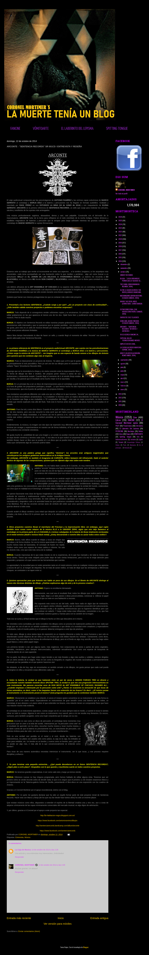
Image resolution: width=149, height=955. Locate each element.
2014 (120, 261)
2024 (120, 224)
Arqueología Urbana (133, 442)
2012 (120, 397)
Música (27, 837)
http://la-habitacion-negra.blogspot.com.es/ (57, 815)
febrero (123, 385)
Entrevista (19, 837)
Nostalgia (131, 431)
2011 (120, 401)
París (124, 445)
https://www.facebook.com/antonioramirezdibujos (57, 820)
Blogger (85, 947)
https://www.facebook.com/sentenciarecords (57, 831)
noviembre (124, 268)
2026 (120, 216)
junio (122, 370)
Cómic (118, 445)
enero (122, 389)
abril (122, 378)
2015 (120, 257)
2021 (120, 235)
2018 (120, 246)
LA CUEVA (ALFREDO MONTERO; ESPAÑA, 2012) (130, 348)
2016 (120, 253)
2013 (120, 393)
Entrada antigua (99, 918)
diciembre (124, 264)
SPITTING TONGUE (117, 129)
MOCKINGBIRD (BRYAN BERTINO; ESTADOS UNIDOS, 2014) (131, 296)
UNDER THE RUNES (126, 275)
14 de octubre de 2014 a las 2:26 (45, 850)
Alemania (133, 445)
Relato (141, 431)
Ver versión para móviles (58, 923)
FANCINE (15, 129)
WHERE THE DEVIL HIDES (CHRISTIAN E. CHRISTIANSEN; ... (131, 303)
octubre (123, 271)
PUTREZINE (119, 431)
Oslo (138, 436)
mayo (122, 374)
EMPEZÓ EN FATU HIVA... (128, 343)
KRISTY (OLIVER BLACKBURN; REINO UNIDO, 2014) (130, 354)
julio (122, 367)
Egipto (141, 439)
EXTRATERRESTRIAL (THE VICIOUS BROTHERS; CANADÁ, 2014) (131, 311)
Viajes (128, 433)
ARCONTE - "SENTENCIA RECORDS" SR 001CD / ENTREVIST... (129, 328)
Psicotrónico (127, 425)
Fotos (121, 433)
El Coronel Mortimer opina (129, 421)
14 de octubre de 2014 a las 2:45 (51, 865)
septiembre (124, 359)
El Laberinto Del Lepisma (129, 428)
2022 (120, 231)
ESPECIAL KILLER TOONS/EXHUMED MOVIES (130, 339)
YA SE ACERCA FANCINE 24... (129, 334)
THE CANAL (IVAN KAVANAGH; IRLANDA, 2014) (130, 285)
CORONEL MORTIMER (25, 865)
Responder (19, 857)
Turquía (121, 442)
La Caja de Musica (23, 850)
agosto (123, 363)
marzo (122, 381)
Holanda (127, 448)
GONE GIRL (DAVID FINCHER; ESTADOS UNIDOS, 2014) (129, 322)
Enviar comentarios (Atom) (29, 931)
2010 (120, 405)
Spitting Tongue (125, 436)
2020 (120, 239)
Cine (135, 417)
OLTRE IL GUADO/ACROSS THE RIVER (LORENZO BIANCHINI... (131, 290)
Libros (118, 420)
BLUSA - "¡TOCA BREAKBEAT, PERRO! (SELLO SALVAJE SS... (130, 279)
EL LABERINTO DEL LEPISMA (77, 129)
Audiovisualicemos (121, 439)
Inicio (61, 918)
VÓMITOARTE (41, 129)
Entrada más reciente (19, 918)
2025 (120, 220)
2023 (120, 227)
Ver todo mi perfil (121, 193)
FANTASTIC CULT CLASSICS (129, 317)
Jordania (133, 439)
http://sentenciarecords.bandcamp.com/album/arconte (57, 826)
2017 (120, 250)
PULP (117, 425)
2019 (120, 242)
